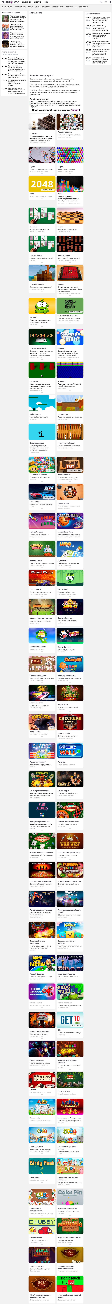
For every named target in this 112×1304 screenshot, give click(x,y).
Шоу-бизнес (26, 2)
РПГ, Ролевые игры (81, 7)
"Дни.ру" (75, 110)
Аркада (30, 7)
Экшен (37, 7)
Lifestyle (37, 2)
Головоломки (46, 7)
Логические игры (7, 7)
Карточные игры (20, 7)
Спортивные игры (58, 7)
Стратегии (69, 7)
